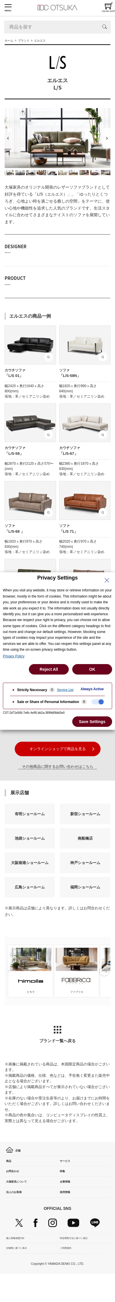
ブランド (23, 40)
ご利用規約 (67, 1274)
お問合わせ (16, 1181)
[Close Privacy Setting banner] (107, 580)
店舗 (15, 1151)
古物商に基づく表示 (17, 1274)
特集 (64, 1181)
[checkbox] (98, 701)
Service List (65, 689)
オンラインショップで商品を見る (57, 749)
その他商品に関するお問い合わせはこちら (57, 766)
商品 (11, 1166)
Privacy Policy (14, 656)
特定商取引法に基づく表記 (75, 1261)
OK (92, 669)
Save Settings (92, 721)
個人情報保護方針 (16, 1261)
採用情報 (68, 1212)
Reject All (49, 669)
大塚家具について (22, 1196)
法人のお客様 (18, 1212)
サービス (68, 1166)
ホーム (9, 40)
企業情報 (68, 1196)
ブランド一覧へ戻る (57, 1034)
